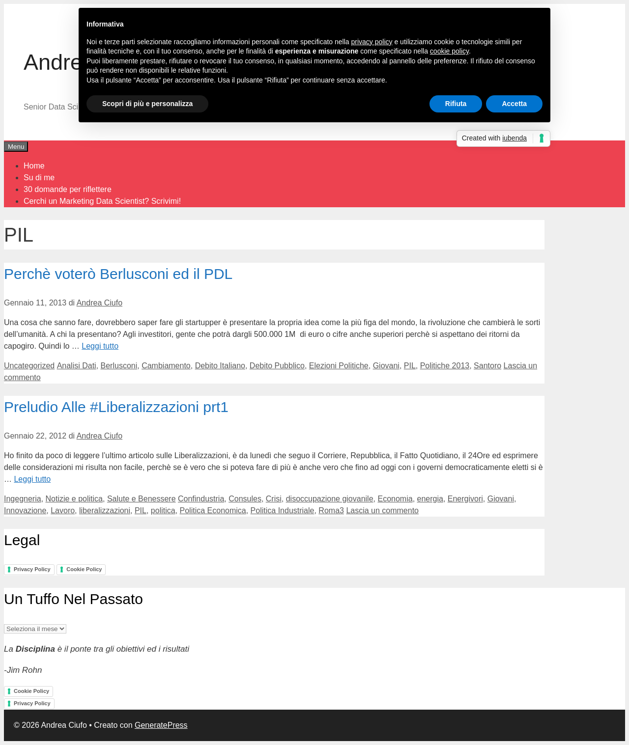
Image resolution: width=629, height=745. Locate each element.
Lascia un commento (382, 510)
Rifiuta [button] (456, 104)
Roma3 (331, 510)
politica (163, 510)
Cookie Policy (84, 569)
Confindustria (201, 499)
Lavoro (63, 510)
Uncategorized (29, 365)
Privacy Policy (32, 569)
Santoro (487, 365)
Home (34, 166)
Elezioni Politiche (339, 365)
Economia (394, 499)
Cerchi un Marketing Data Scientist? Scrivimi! (102, 201)
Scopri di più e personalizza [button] (147, 104)
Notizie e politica (74, 499)
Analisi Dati (76, 365)
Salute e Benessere (141, 499)
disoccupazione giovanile (329, 499)
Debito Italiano (220, 365)
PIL (410, 365)
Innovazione (25, 510)
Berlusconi (119, 365)
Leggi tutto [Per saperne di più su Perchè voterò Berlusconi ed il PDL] (100, 346)
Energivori (465, 499)
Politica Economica (213, 510)
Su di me (39, 177)
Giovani (386, 365)
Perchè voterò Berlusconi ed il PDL (118, 274)
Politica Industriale (282, 510)
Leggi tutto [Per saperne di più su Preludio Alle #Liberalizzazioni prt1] (32, 479)
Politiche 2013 (445, 365)
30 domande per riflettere (68, 189)
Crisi (274, 499)
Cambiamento (166, 365)
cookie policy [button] (449, 51)
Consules (245, 499)
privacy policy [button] (372, 42)
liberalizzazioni (104, 510)
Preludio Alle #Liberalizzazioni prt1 (116, 407)
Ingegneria (22, 499)
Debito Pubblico (277, 365)
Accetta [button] (514, 104)
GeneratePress (161, 725)
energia (430, 499)
